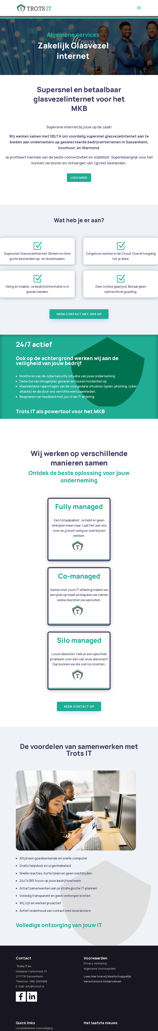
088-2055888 (38, 981)
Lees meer (79, 178)
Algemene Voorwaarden (100, 968)
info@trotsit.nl (34, 986)
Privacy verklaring (95, 963)
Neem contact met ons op (79, 314)
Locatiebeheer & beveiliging (34, 1028)
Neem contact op (79, 706)
